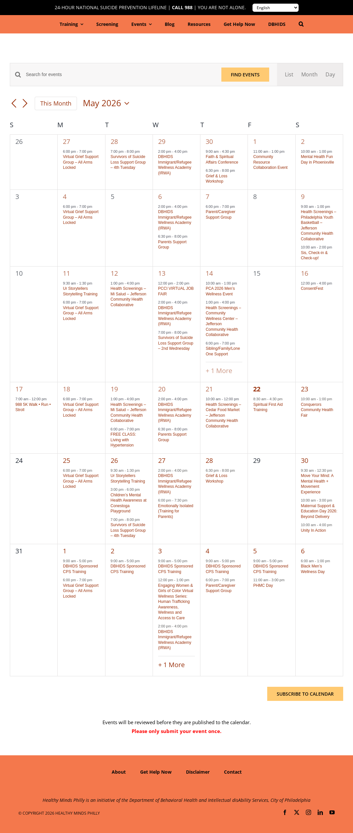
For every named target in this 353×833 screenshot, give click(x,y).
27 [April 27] (66, 141)
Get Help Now (156, 772)
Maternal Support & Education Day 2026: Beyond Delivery (319, 511)
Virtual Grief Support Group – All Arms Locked (81, 162)
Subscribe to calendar (305, 694)
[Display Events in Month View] (309, 74)
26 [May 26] (114, 460)
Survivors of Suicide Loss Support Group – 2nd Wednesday (175, 343)
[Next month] (25, 104)
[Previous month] (14, 104)
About (119, 772)
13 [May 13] (161, 273)
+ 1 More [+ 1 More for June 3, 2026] (171, 664)
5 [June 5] (255, 550)
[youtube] (332, 812)
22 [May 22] (256, 389)
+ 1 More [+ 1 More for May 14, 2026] (219, 370)
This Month (55, 103)
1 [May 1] (255, 141)
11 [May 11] (66, 273)
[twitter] (296, 812)
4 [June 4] (207, 550)
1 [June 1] (64, 550)
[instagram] (308, 812)
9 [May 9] (303, 196)
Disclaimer (198, 772)
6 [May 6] (160, 196)
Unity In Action (313, 530)
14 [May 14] (209, 273)
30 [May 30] (304, 460)
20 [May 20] (161, 389)
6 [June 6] (303, 550)
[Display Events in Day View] (330, 74)
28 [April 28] (114, 141)
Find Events (245, 74)
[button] (301, 24)
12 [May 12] (114, 273)
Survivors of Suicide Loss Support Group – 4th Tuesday (128, 162)
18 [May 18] (66, 389)
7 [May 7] (207, 196)
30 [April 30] (209, 141)
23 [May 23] (304, 389)
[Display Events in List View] (289, 74)
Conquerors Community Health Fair (317, 410)
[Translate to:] (275, 8)
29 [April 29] (161, 141)
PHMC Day (263, 585)
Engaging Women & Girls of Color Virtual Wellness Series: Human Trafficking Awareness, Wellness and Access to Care (175, 601)
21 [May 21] (209, 389)
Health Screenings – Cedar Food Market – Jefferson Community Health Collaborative (223, 415)
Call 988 (182, 7)
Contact (233, 772)
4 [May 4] (64, 196)
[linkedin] (320, 812)
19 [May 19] (114, 389)
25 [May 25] (66, 460)
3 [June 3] (160, 550)
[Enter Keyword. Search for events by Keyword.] (120, 74)
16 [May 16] (304, 273)
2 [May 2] (303, 141)
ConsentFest (312, 288)
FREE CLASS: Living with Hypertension (123, 439)
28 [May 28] (209, 460)
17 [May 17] (19, 389)
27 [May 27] (161, 460)
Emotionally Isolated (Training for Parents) (175, 511)
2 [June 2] (112, 550)
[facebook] (285, 812)
